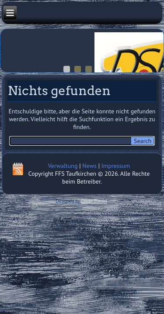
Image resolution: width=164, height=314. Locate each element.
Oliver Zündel (94, 201)
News (89, 166)
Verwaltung (63, 166)
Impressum (115, 166)
